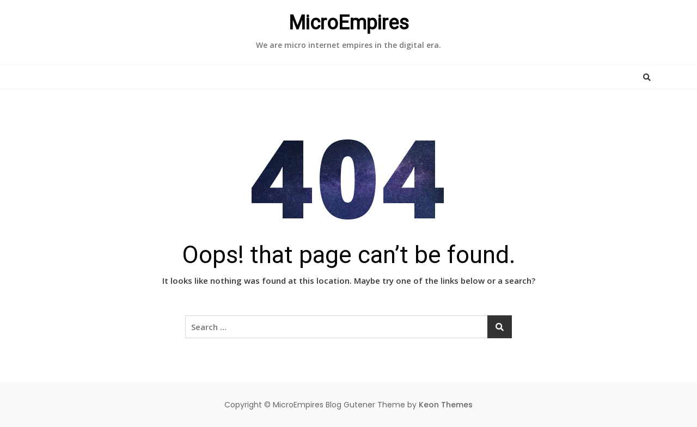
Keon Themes (446, 404)
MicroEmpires (349, 22)
